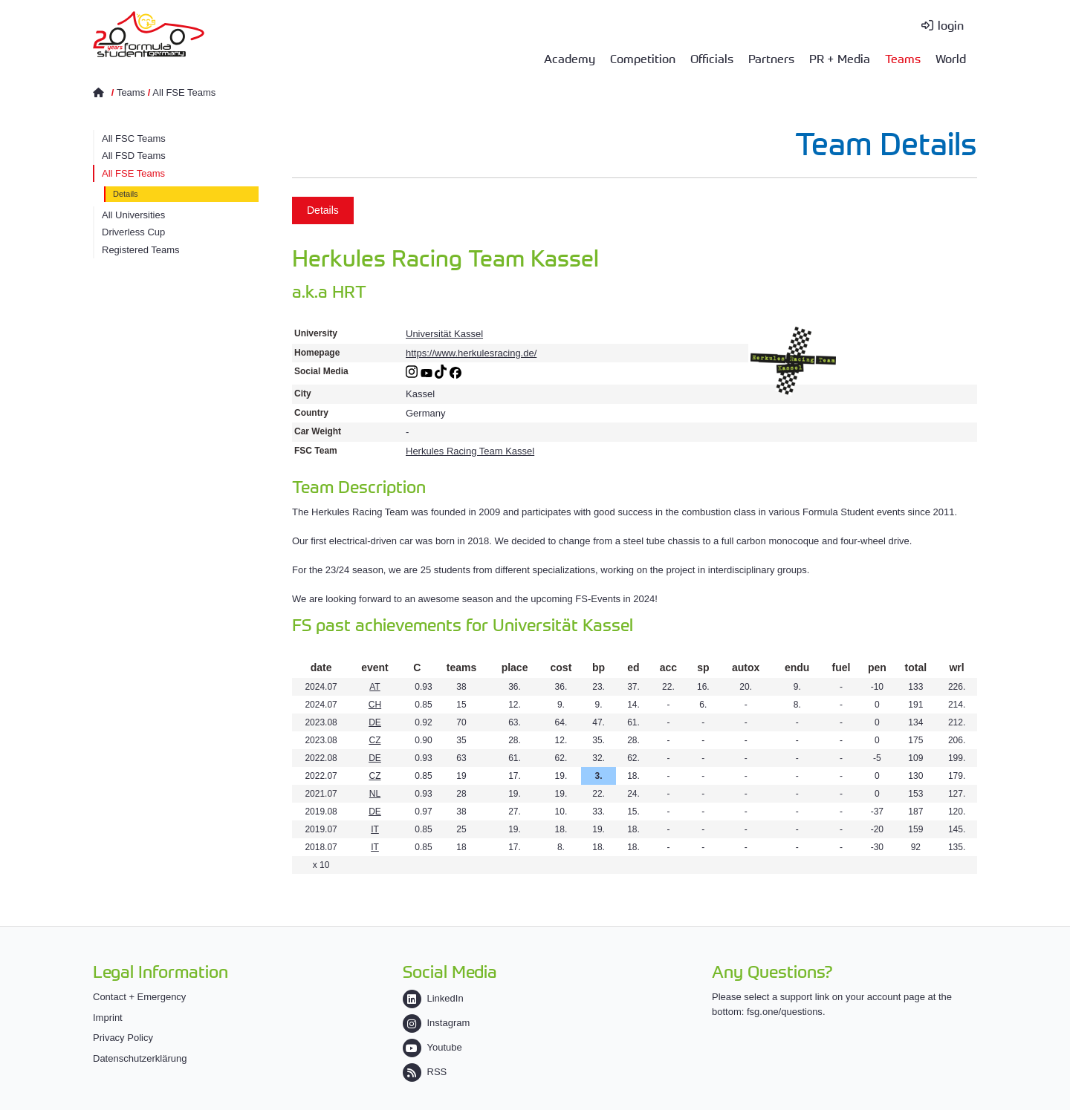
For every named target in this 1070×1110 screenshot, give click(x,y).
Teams (903, 57)
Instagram (436, 1022)
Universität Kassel (444, 333)
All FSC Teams (134, 138)
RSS (425, 1071)
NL (374, 794)
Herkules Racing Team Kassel (470, 451)
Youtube (432, 1047)
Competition (642, 57)
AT (374, 687)
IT (375, 829)
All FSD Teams (134, 155)
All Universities (133, 215)
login (951, 24)
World (951, 57)
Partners (771, 57)
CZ (374, 740)
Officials (711, 57)
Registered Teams (141, 249)
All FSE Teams (183, 92)
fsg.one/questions (785, 1011)
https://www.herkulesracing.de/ (471, 353)
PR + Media (839, 57)
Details (125, 193)
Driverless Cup (133, 232)
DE (375, 722)
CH (375, 704)
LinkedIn (433, 998)
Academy (569, 57)
